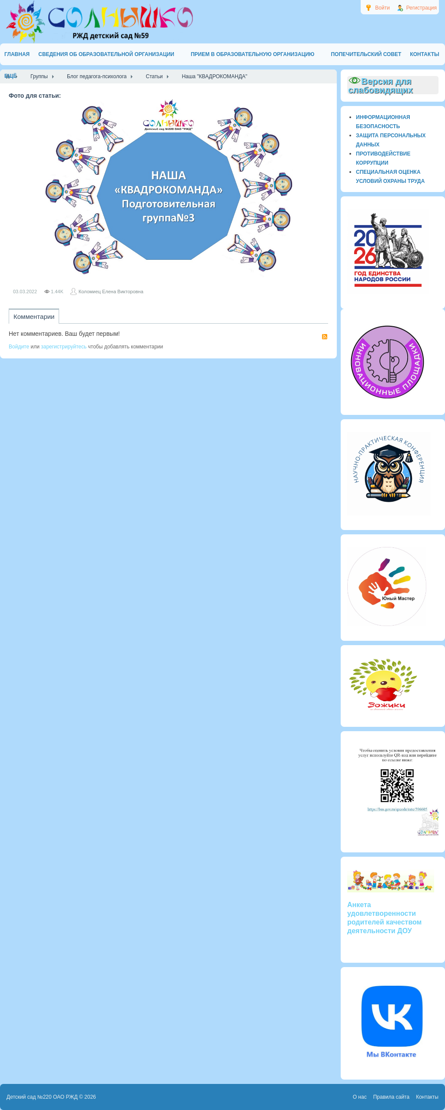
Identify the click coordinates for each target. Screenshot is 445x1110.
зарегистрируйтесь (63, 347)
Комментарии (33, 316)
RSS (324, 336)
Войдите (19, 347)
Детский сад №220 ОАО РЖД (42, 1097)
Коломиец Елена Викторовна (111, 291)
